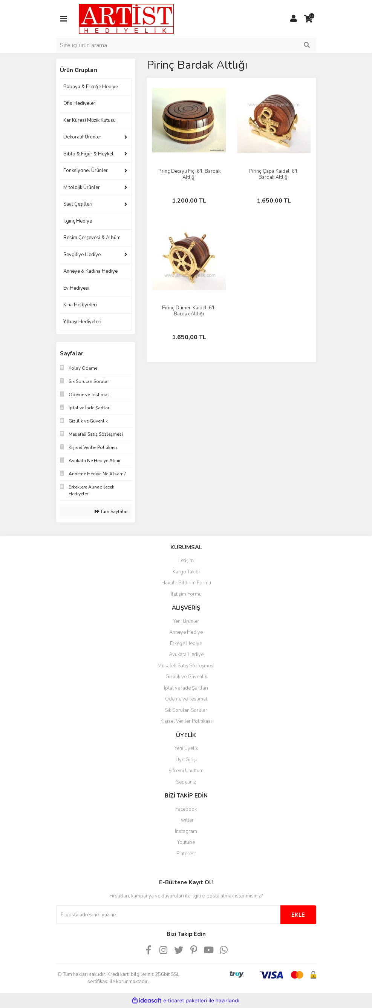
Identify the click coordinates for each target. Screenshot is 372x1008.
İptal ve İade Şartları (186, 688)
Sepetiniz (186, 782)
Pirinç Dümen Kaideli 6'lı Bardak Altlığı (189, 310)
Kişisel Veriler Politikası (186, 721)
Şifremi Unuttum (186, 770)
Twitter (186, 820)
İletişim (186, 560)
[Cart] (308, 18)
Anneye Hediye (186, 632)
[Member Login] (293, 19)
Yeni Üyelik (186, 748)
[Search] (186, 45)
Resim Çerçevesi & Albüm (92, 237)
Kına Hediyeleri (80, 304)
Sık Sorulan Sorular (186, 710)
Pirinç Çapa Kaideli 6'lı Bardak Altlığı (274, 174)
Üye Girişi (186, 759)
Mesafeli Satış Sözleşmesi (186, 665)
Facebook (186, 809)
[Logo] (126, 18)
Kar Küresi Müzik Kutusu (89, 120)
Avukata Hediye (186, 654)
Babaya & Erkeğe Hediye (90, 86)
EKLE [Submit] (298, 915)
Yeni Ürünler (186, 621)
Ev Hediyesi (76, 288)
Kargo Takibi (186, 572)
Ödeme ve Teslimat (186, 699)
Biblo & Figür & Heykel (88, 154)
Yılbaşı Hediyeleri (82, 321)
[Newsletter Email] (168, 914)
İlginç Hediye (77, 221)
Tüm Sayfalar (111, 512)
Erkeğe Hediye (186, 643)
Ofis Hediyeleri (79, 103)
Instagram (186, 831)
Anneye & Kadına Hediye (90, 271)
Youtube (186, 842)
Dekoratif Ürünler (82, 137)
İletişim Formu (186, 594)
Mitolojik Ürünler (81, 187)
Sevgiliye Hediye (82, 254)
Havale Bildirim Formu (186, 582)
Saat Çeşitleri (77, 204)
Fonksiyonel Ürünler (85, 170)
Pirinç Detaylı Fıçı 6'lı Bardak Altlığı (189, 174)
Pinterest (186, 853)
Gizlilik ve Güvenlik (186, 676)
